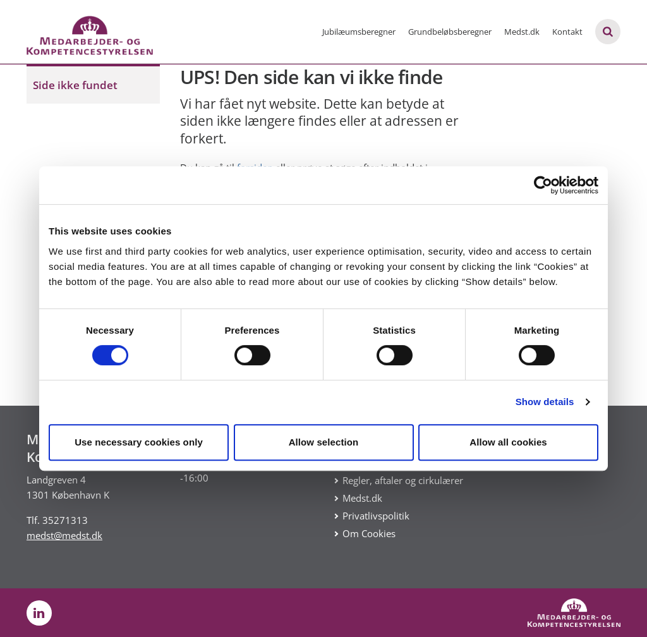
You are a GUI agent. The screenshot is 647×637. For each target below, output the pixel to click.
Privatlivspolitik (375, 515)
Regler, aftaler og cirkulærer (402, 480)
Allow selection (324, 442)
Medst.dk (522, 31)
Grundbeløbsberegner (450, 31)
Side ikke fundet (75, 85)
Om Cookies (369, 533)
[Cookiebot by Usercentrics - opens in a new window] (543, 185)
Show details (545, 401)
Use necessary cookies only (139, 442)
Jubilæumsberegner (359, 31)
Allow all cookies (508, 442)
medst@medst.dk (64, 535)
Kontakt (567, 31)
